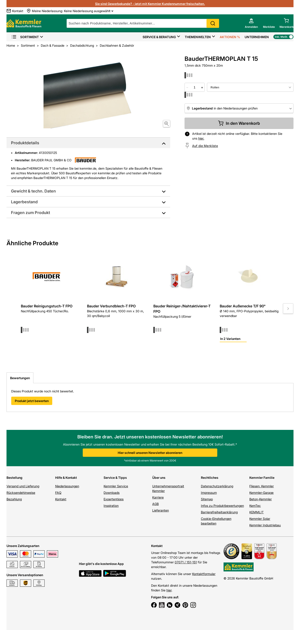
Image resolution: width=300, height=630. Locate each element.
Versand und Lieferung (23, 486)
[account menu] (251, 23)
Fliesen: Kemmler (261, 486)
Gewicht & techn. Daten (33, 191)
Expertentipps (114, 499)
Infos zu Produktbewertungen (222, 506)
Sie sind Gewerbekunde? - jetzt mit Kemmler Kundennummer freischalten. (150, 4)
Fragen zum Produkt (30, 212)
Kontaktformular (203, 574)
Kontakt (60, 499)
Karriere (158, 497)
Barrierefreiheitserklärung (219, 512)
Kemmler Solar (259, 519)
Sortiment (25, 37)
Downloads (112, 492)
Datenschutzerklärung (217, 486)
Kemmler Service (116, 486)
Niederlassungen (67, 486)
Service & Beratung (159, 37)
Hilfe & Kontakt (66, 477)
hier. (201, 138)
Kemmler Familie (261, 477)
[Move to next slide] (288, 308)
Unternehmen (257, 37)
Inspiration (111, 506)
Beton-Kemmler (260, 499)
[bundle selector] (250, 87)
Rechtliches (209, 477)
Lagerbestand (24, 201)
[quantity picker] (195, 87)
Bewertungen (20, 378)
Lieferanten (160, 510)
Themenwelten (198, 37)
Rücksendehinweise (21, 492)
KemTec (255, 506)
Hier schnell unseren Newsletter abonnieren (150, 453)
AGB (155, 504)
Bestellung (14, 477)
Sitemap (207, 499)
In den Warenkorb (239, 123)
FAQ (58, 492)
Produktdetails (25, 142)
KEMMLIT (256, 512)
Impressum (209, 492)
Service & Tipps (115, 477)
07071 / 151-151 (186, 562)
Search (213, 23)
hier (169, 590)
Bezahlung (14, 499)
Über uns (158, 477)
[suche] (143, 23)
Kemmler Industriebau (265, 525)
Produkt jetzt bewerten (32, 401)
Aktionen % (230, 37)
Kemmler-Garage (261, 492)
